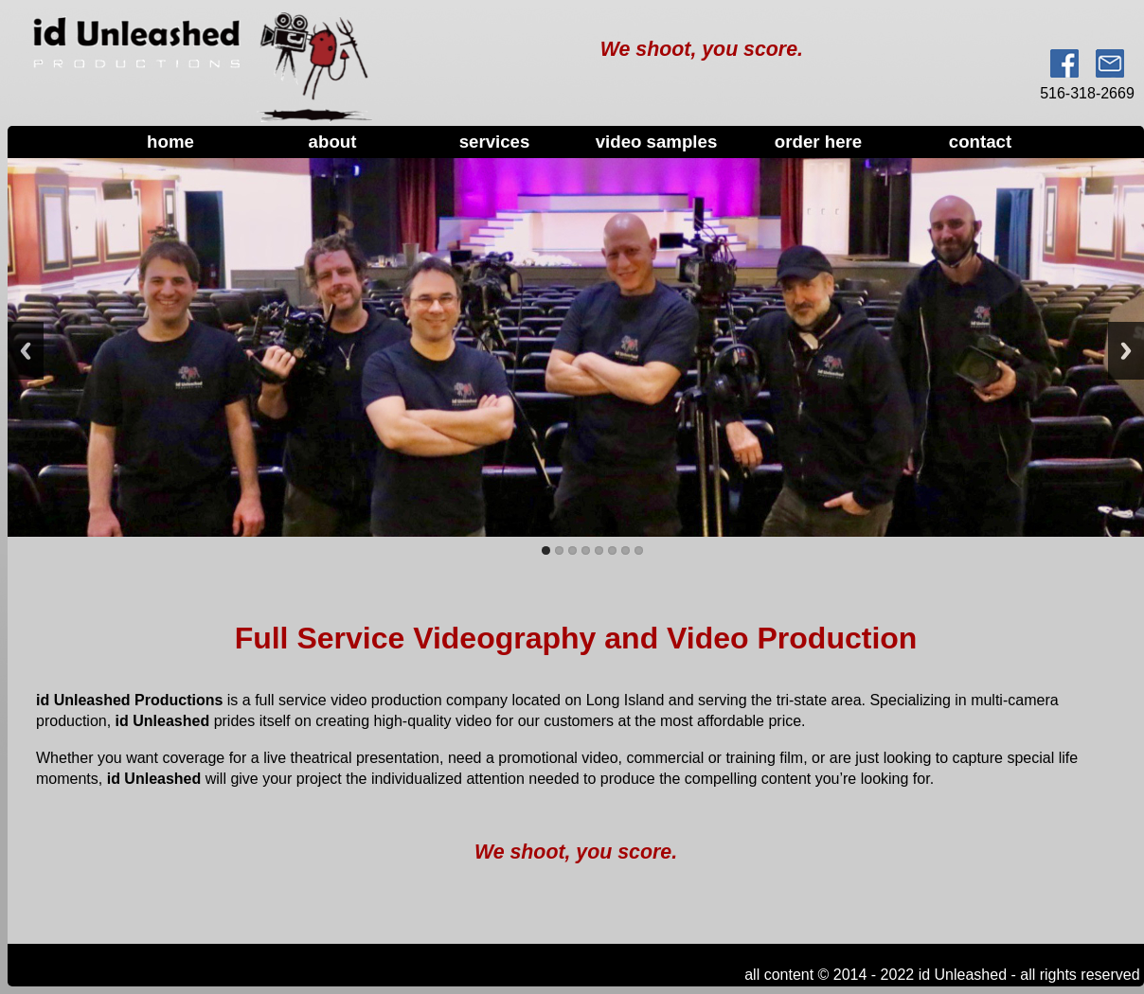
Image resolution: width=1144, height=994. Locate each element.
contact (980, 141)
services (494, 141)
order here (818, 141)
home (170, 141)
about (333, 141)
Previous (26, 351)
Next (1126, 351)
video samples (657, 141)
